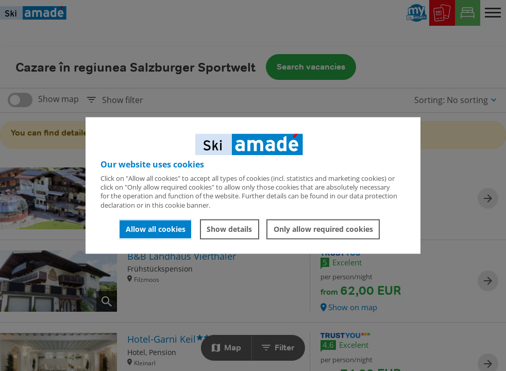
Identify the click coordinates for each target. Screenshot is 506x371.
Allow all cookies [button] (155, 229)
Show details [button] (229, 229)
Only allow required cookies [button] (323, 229)
